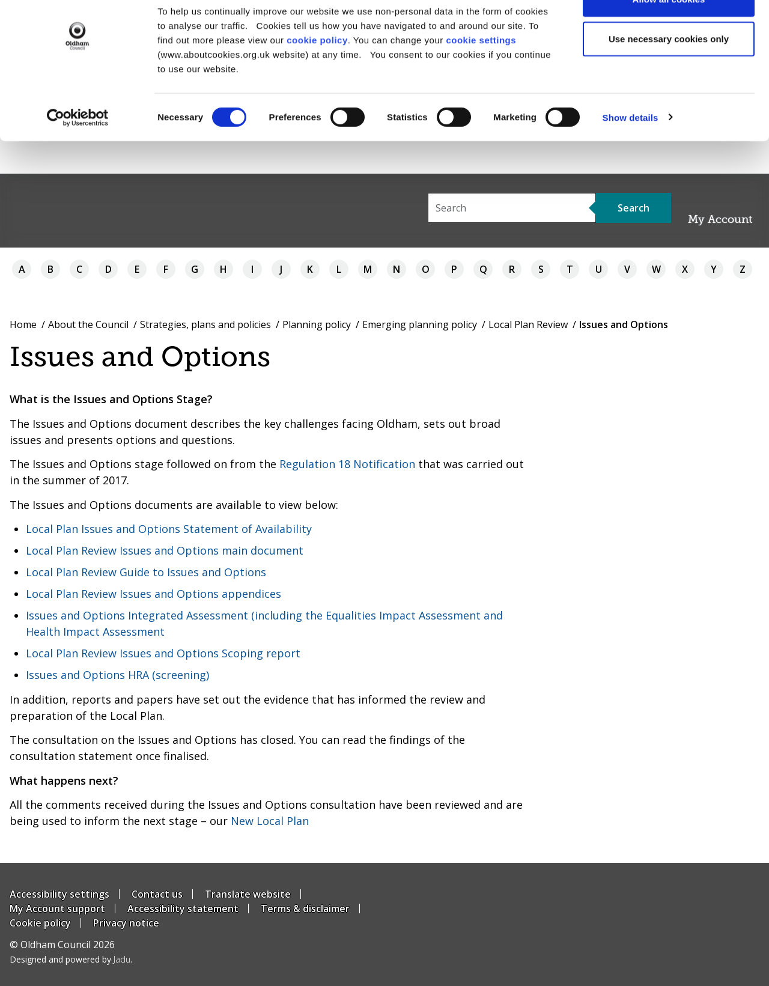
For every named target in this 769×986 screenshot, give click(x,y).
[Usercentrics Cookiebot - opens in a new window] (77, 150)
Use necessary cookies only (669, 71)
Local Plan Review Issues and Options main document (164, 550)
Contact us (157, 894)
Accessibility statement (183, 908)
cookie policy (317, 72)
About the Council (88, 324)
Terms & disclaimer (305, 908)
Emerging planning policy (419, 324)
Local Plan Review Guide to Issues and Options (146, 572)
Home (23, 324)
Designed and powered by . (71, 959)
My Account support (57, 908)
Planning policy (316, 324)
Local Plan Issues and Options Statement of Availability (169, 529)
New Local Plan (270, 821)
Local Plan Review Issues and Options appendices (153, 593)
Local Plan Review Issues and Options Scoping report (163, 653)
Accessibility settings (59, 894)
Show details (630, 150)
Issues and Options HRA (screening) (117, 675)
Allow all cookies (669, 31)
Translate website (248, 894)
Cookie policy (40, 923)
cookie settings (481, 72)
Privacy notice (126, 923)
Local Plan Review (528, 324)
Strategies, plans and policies (205, 324)
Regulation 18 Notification (347, 464)
